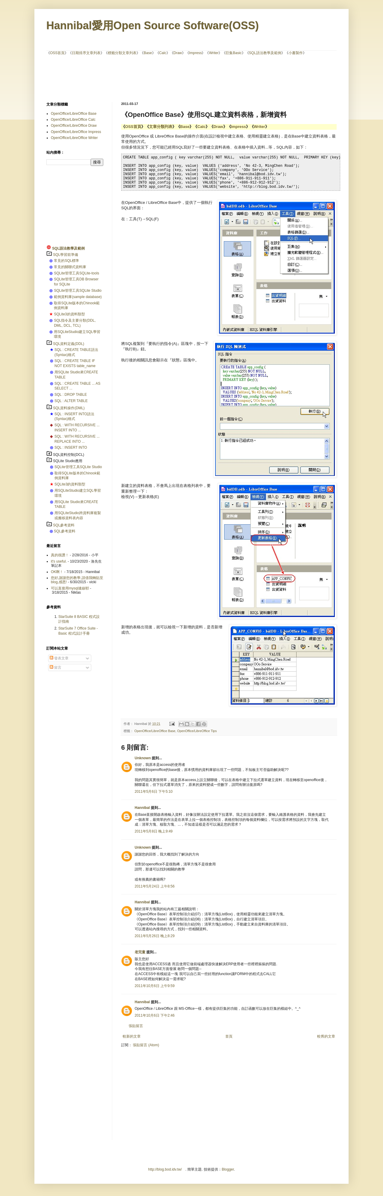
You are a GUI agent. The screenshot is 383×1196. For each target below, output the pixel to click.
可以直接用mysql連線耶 (70, 588)
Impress (195, 53)
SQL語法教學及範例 (265, 53)
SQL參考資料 (64, 525)
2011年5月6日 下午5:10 (154, 791)
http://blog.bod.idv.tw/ (165, 1169)
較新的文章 (132, 1036)
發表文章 (59, 658)
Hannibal (142, 808)
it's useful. (59, 561)
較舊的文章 (326, 1036)
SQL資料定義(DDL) (68, 344)
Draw (178, 53)
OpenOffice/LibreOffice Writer (74, 138)
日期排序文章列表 (86, 53)
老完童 (140, 952)
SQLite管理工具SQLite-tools (76, 273)
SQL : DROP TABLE (70, 394)
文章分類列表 (160, 126)
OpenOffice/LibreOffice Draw (74, 125)
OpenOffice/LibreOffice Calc (73, 119)
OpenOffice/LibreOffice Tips (197, 731)
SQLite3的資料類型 (69, 314)
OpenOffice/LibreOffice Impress (76, 132)
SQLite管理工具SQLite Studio (77, 290)
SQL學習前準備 (65, 255)
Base (148, 53)
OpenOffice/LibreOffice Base (154, 731)
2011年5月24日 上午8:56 (154, 886)
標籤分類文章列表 (122, 53)
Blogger (228, 1169)
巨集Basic (233, 53)
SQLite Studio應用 (67, 461)
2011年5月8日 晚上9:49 (154, 831)
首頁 (228, 1036)
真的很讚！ (60, 555)
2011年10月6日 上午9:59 (154, 986)
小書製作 (295, 53)
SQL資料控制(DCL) (68, 455)
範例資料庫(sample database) (77, 297)
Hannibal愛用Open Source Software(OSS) (152, 25)
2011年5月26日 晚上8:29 (154, 936)
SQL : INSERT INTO (70, 447)
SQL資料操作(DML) (68, 408)
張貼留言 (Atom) (146, 1045)
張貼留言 (136, 1026)
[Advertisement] (191, 78)
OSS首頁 (57, 53)
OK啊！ (57, 572)
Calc (162, 53)
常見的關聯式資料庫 (70, 267)
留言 (55, 667)
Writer (213, 53)
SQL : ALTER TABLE (71, 401)
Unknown (143, 758)
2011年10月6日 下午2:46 (154, 1015)
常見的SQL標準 (66, 261)
